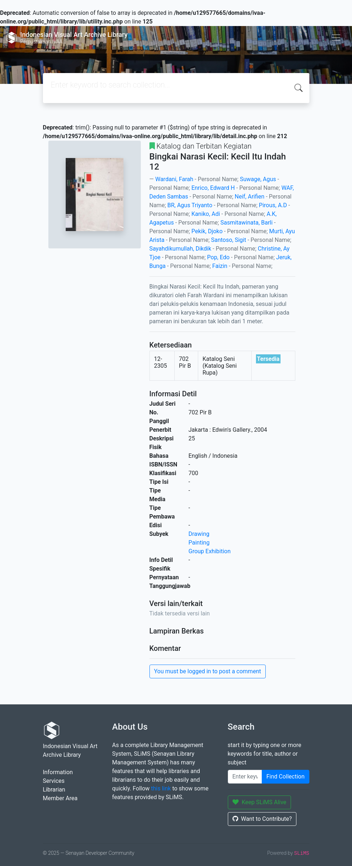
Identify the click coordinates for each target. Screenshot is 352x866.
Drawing (198, 533)
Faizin (219, 266)
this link (161, 788)
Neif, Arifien (249, 196)
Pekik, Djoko (206, 231)
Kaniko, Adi (205, 213)
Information (58, 772)
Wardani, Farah (174, 179)
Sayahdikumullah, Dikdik (180, 248)
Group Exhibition (209, 551)
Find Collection (285, 776)
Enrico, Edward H (213, 187)
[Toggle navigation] (336, 37)
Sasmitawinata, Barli (246, 222)
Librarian (54, 789)
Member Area (60, 798)
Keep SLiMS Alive (260, 802)
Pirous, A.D (273, 205)
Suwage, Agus (258, 179)
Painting (198, 542)
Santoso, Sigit (228, 239)
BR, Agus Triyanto (189, 205)
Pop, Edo (218, 257)
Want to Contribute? (262, 818)
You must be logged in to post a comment (207, 671)
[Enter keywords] (245, 777)
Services (54, 780)
